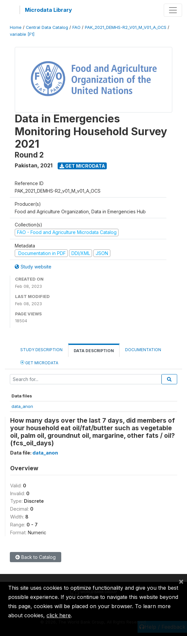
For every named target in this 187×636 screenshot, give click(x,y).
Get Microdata (82, 166)
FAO (76, 27)
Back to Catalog (35, 557)
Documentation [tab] (143, 349)
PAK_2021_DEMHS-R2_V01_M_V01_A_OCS (125, 27)
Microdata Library (48, 10)
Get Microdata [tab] (39, 362)
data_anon (22, 406)
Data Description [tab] (94, 350)
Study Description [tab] (41, 349)
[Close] (181, 581)
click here (59, 615)
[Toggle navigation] (173, 10)
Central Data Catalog (47, 27)
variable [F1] (22, 34)
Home (16, 27)
